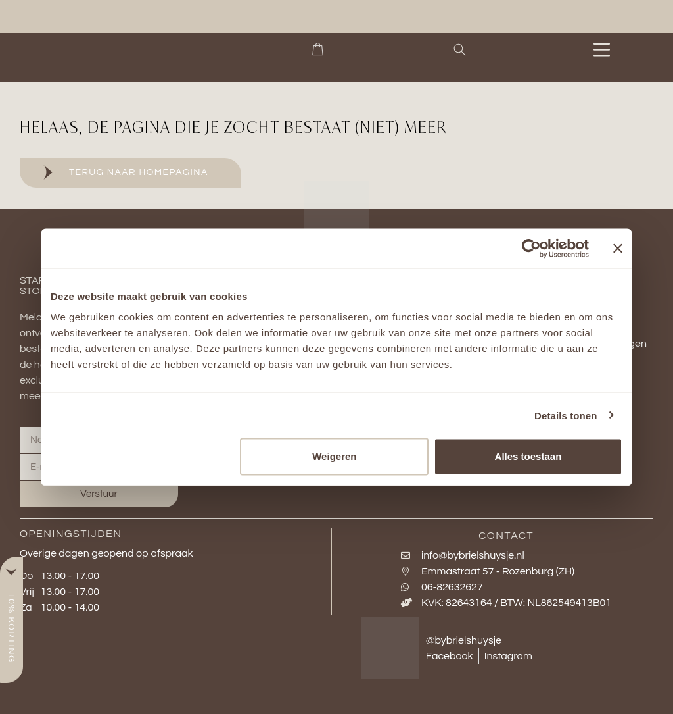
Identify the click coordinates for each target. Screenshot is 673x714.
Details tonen (565, 415)
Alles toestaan (528, 456)
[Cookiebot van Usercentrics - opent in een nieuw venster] (531, 248)
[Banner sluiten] (617, 248)
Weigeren (334, 456)
